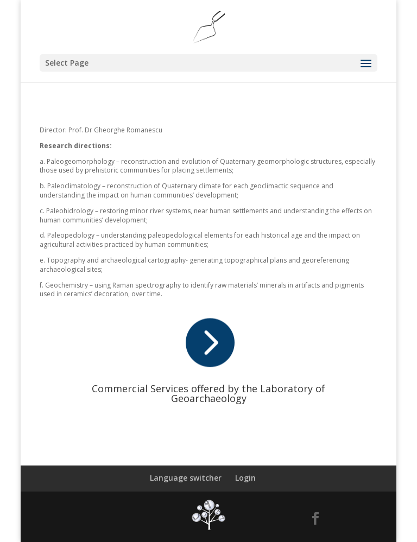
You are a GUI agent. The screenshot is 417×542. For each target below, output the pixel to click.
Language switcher (186, 478)
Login (245, 478)
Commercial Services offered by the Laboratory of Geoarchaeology (208, 393)
